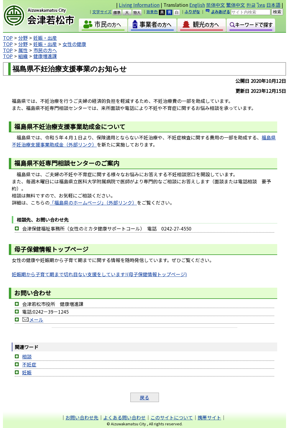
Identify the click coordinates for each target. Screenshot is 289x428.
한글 (251, 4)
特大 (140, 12)
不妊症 (29, 364)
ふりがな (192, 11)
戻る (144, 397)
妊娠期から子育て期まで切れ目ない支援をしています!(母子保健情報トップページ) (99, 274)
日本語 (273, 4)
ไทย (261, 4)
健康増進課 (45, 56)
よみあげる (220, 11)
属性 (23, 50)
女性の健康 (74, 43)
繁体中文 (235, 4)
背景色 (152, 11)
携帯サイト (209, 417)
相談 (27, 356)
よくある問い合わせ (124, 417)
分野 (23, 37)
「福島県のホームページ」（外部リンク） (93, 202)
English (197, 4)
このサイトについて (171, 417)
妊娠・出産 (45, 37)
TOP (8, 37)
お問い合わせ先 (81, 417)
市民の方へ (45, 50)
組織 (23, 56)
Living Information (139, 4)
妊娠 (27, 372)
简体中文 (215, 4)
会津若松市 (44, 16)
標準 (119, 12)
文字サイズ (101, 11)
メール (32, 319)
